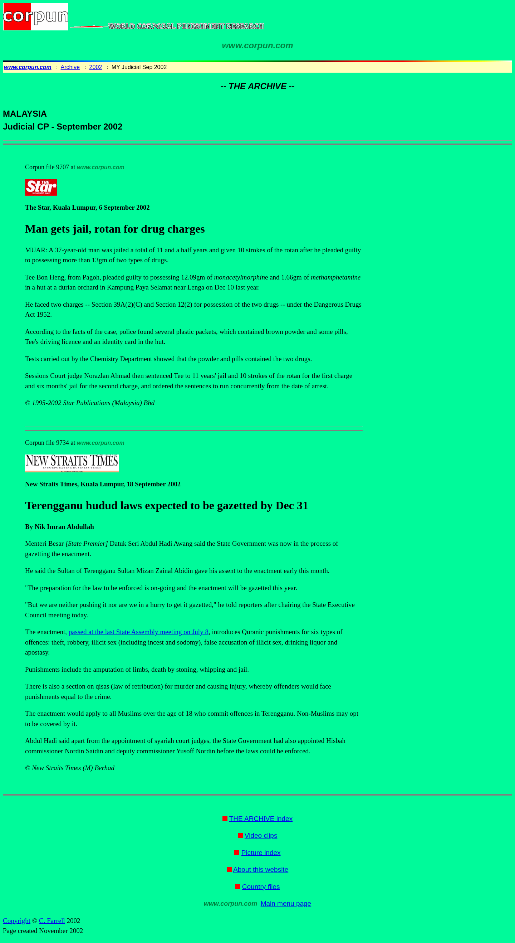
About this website (260, 869)
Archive (70, 67)
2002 (95, 67)
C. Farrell (52, 920)
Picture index (261, 852)
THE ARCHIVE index (261, 818)
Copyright (16, 920)
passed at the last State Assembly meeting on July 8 (139, 632)
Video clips (261, 835)
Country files (261, 886)
